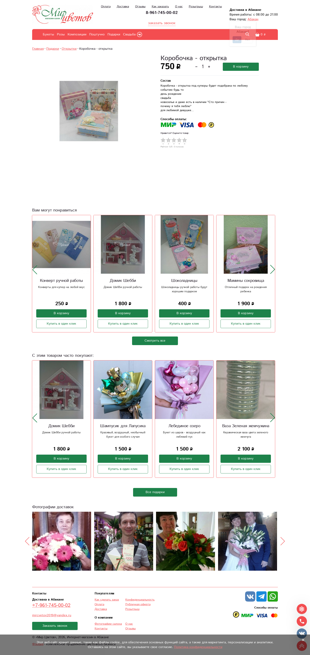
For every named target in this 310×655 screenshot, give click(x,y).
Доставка (123, 7)
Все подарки (155, 492)
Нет (247, 40)
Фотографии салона (108, 624)
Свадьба (129, 34)
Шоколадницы (184, 281)
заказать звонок (161, 23)
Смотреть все (155, 340)
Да (237, 40)
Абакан (253, 19)
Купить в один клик (61, 323)
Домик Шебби (123, 281)
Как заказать (160, 7)
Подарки (113, 34)
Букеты (48, 34)
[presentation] (35, 269)
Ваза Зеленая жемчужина (245, 426)
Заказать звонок (54, 625)
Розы (61, 34)
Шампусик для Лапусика (123, 426)
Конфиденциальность (140, 600)
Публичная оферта (137, 604)
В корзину (241, 66)
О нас (179, 7)
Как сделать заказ (107, 600)
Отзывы (140, 7)
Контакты (215, 7)
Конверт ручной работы (61, 281)
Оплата (106, 7)
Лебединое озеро (184, 426)
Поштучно (97, 34)
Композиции (77, 34)
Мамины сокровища (245, 281)
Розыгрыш (196, 7)
